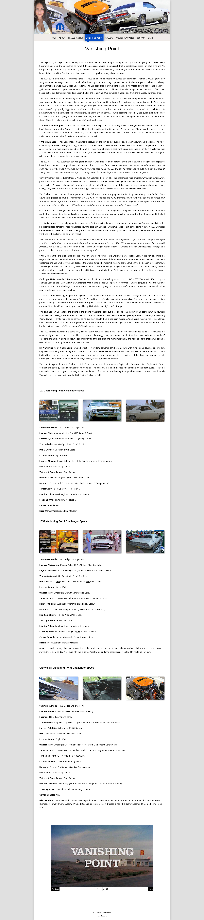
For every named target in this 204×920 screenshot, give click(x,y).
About (62, 38)
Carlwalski (107, 912)
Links (150, 38)
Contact (141, 38)
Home (53, 38)
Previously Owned (125, 38)
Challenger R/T (75, 38)
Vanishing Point (94, 38)
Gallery (109, 38)
